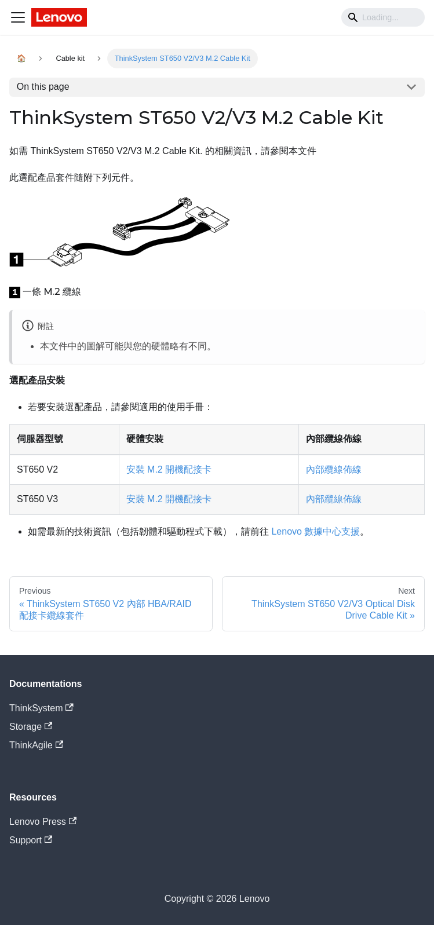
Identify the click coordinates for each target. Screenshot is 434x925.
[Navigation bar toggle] (18, 17)
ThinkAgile (36, 745)
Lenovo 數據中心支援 (315, 531)
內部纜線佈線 (334, 469)
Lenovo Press (42, 822)
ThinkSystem (41, 708)
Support (30, 840)
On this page (43, 87)
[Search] (383, 17)
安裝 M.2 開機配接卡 (169, 469)
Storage (30, 727)
